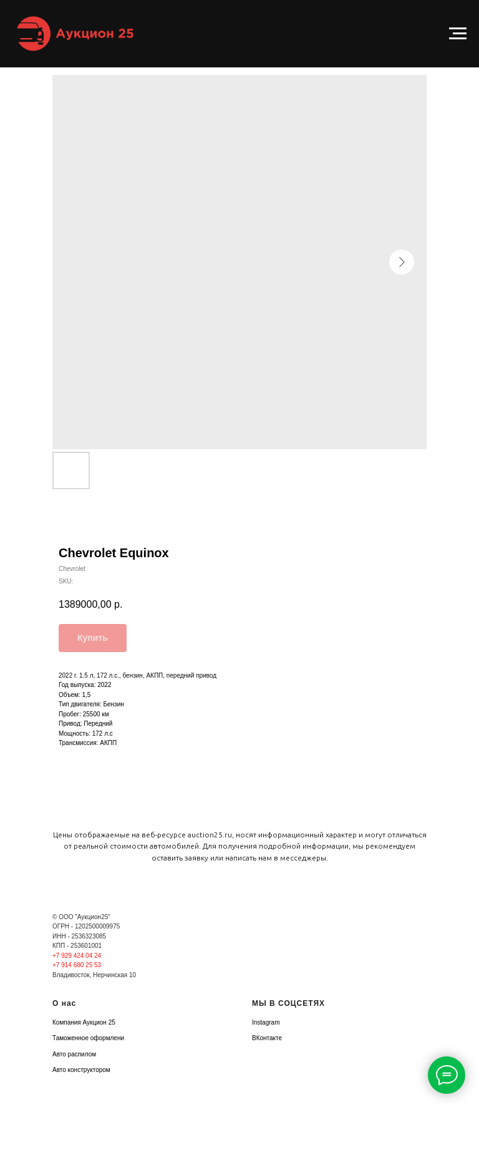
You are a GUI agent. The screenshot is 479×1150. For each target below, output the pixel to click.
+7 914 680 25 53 (76, 965)
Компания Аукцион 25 (83, 1022)
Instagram (265, 1022)
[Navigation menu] (458, 33)
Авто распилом (74, 1054)
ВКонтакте (267, 1038)
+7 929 (63, 955)
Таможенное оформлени (88, 1038)
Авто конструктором (81, 1069)
